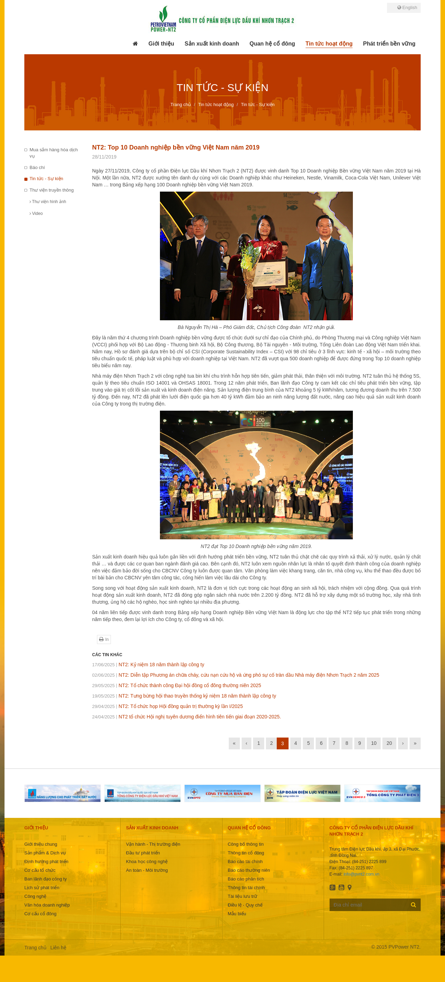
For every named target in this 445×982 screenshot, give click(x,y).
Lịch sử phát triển (41, 887)
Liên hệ (58, 947)
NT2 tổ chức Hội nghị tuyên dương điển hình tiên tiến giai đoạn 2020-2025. (186, 716)
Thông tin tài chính (246, 887)
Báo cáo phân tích (246, 879)
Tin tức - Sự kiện (46, 178)
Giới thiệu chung (40, 844)
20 (389, 743)
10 (374, 743)
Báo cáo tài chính (245, 861)
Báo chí (37, 167)
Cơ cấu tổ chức (40, 870)
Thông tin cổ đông (246, 852)
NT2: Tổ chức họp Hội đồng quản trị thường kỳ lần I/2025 (167, 706)
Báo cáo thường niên (249, 870)
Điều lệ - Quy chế (245, 905)
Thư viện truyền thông (52, 190)
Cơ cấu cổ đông (40, 913)
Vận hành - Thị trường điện (153, 844)
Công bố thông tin (246, 844)
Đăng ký (413, 904)
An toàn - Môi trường (147, 870)
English (407, 7)
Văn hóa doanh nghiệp (47, 905)
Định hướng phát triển (46, 861)
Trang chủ (35, 947)
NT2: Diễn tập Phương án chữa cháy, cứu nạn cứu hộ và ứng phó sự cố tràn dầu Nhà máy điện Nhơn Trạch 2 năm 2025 (235, 675)
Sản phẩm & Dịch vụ (45, 852)
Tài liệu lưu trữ (242, 896)
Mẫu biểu (237, 913)
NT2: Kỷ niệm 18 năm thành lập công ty (148, 664)
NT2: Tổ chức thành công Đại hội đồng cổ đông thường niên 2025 (176, 685)
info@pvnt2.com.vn (361, 874)
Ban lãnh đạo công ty (45, 879)
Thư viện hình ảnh (48, 201)
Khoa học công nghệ (147, 861)
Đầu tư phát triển (143, 852)
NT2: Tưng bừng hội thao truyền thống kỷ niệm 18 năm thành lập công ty (184, 696)
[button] (161, 44)
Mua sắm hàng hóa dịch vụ (54, 153)
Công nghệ (35, 896)
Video (36, 213)
